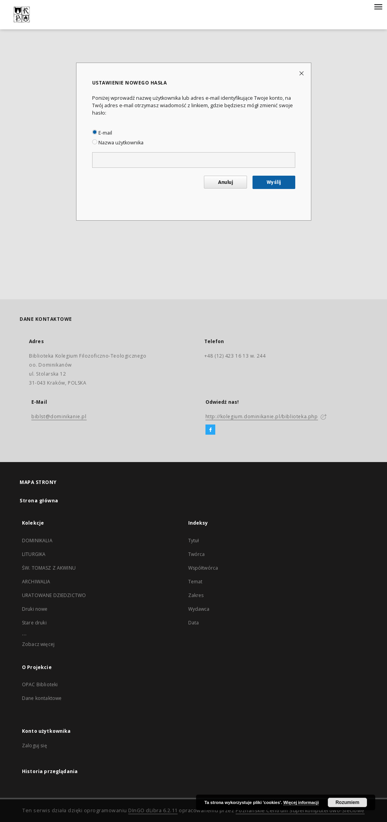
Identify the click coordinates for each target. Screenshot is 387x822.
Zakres (196, 595)
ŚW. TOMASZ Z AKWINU (49, 568)
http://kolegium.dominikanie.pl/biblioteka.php (261, 416)
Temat (195, 581)
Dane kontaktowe (42, 698)
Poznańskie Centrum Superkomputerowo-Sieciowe (300, 810)
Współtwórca (203, 568)
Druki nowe (35, 609)
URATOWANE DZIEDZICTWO (54, 595)
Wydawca (199, 609)
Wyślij (274, 182)
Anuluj (225, 182)
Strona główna (39, 500)
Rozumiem (348, 802)
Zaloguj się (34, 745)
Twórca (196, 554)
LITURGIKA (33, 554)
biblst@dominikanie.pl (59, 416)
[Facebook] (210, 429)
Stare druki (34, 622)
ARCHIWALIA (36, 581)
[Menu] (378, 6)
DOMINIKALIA (37, 540)
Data (193, 622)
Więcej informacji (301, 802)
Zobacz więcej (38, 644)
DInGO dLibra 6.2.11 (153, 810)
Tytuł (193, 540)
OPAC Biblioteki (40, 684)
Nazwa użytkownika (118, 142)
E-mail (102, 133)
